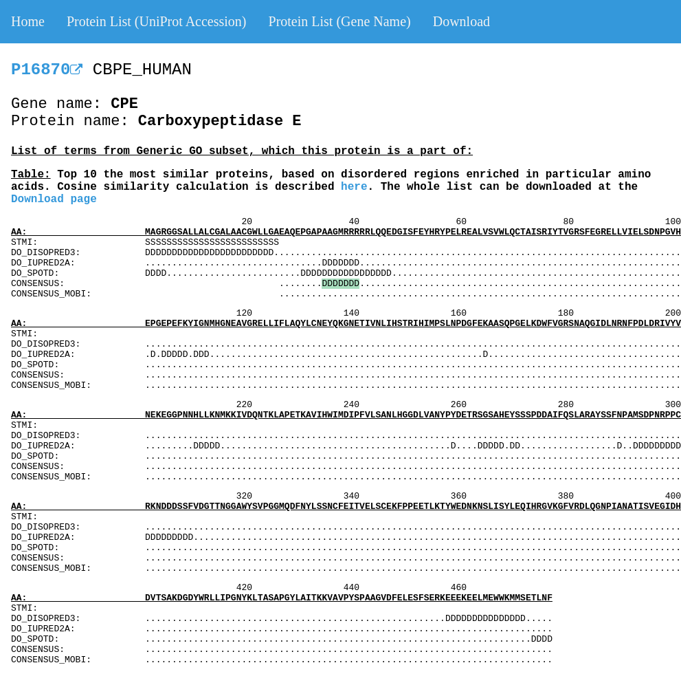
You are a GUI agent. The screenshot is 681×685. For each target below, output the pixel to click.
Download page (54, 199)
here (354, 187)
